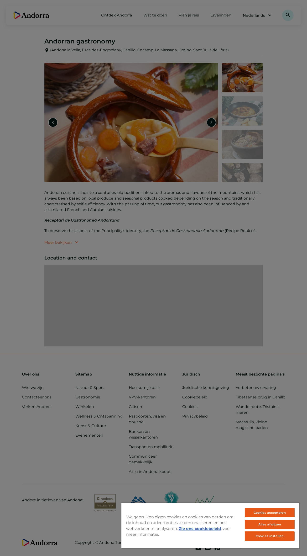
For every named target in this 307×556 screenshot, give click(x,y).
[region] (210, 525)
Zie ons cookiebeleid (200, 528)
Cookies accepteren (270, 512)
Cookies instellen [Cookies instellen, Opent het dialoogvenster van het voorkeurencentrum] (270, 536)
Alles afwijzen (269, 524)
